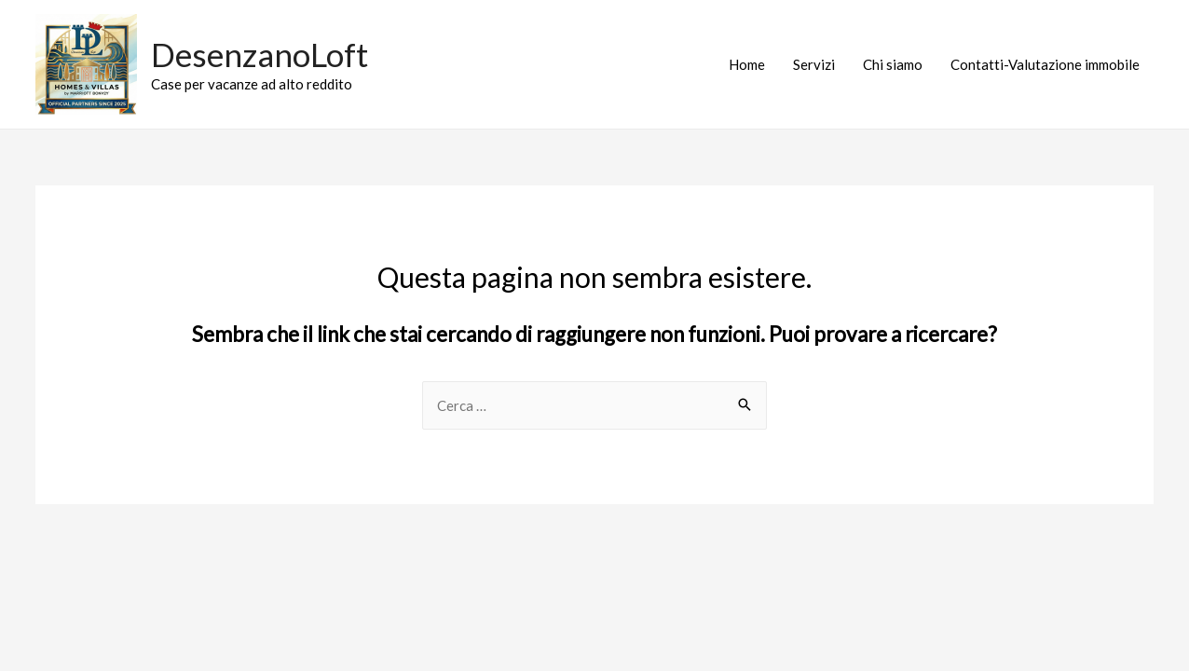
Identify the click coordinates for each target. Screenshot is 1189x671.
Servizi (814, 64)
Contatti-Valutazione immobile (1045, 64)
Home (747, 64)
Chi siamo (892, 64)
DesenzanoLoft (259, 54)
